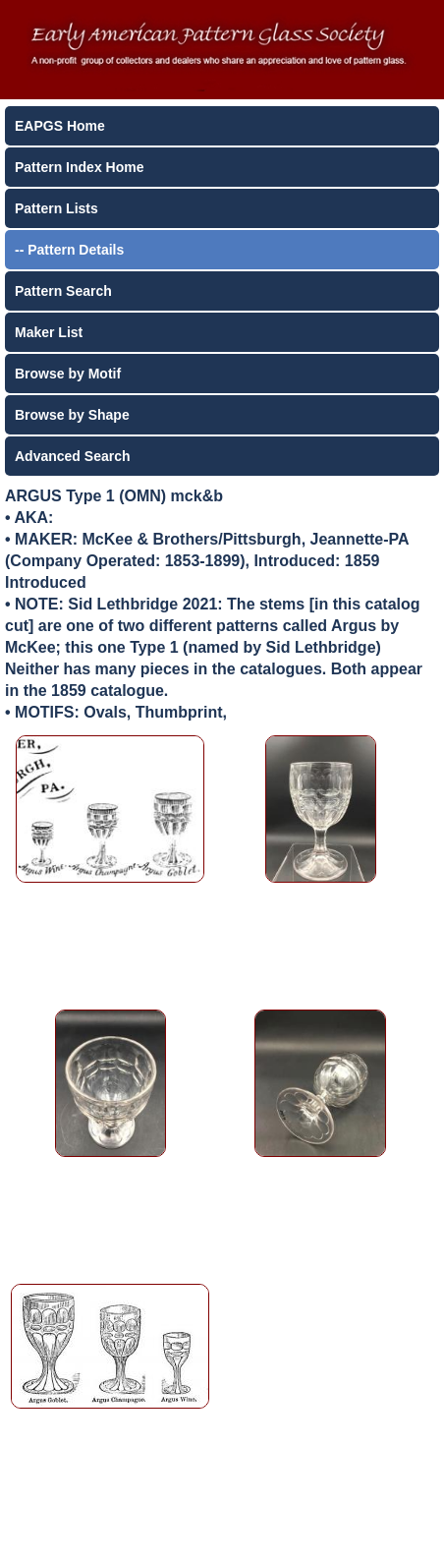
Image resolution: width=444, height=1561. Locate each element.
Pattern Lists (56, 208)
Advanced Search (73, 456)
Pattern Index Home (79, 167)
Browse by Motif (68, 373)
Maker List (49, 332)
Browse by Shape (72, 415)
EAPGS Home (60, 126)
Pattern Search (63, 291)
